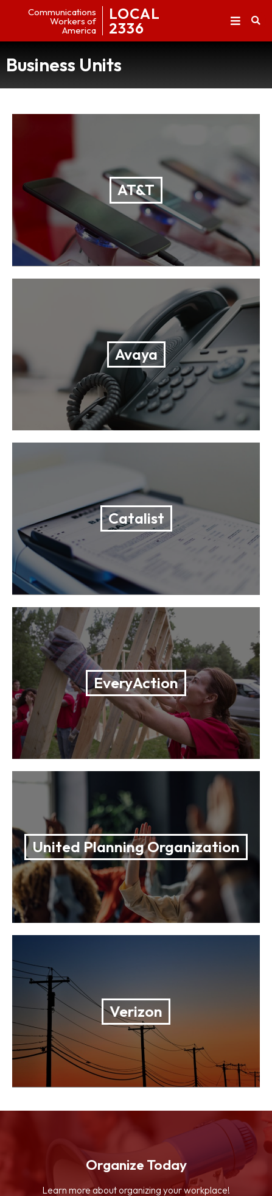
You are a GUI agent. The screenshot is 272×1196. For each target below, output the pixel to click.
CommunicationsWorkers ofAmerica (62, 21)
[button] (235, 21)
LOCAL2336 (134, 20)
